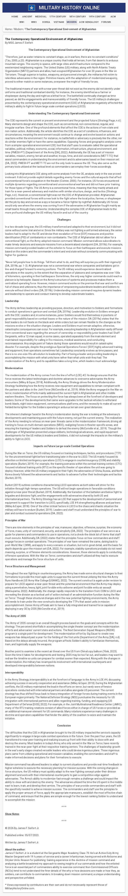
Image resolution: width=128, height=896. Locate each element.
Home (8, 29)
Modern (18, 29)
